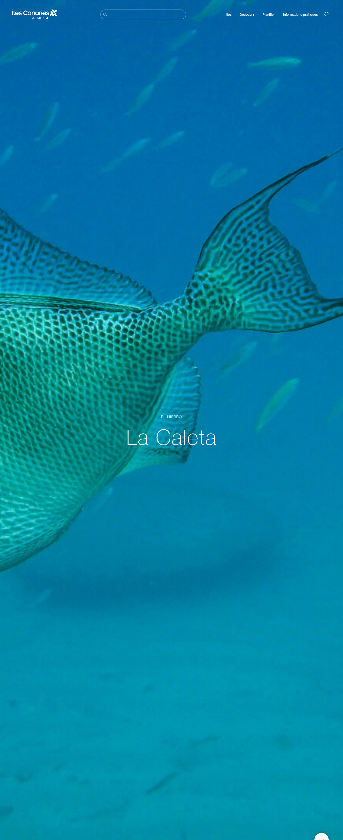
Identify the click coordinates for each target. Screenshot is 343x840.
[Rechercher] (143, 14)
